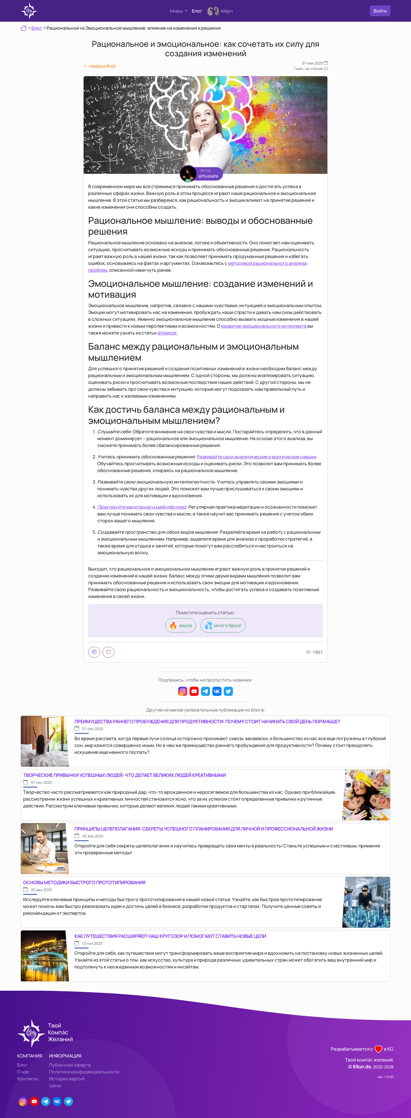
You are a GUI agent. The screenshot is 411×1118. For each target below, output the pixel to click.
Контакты (27, 1078)
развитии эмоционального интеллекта (264, 326)
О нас (23, 1072)
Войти (380, 11)
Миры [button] (177, 11)
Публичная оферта (69, 1065)
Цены (55, 1085)
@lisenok (167, 333)
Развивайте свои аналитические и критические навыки (256, 457)
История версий (66, 1078)
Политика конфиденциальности (84, 1072)
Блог (197, 11)
